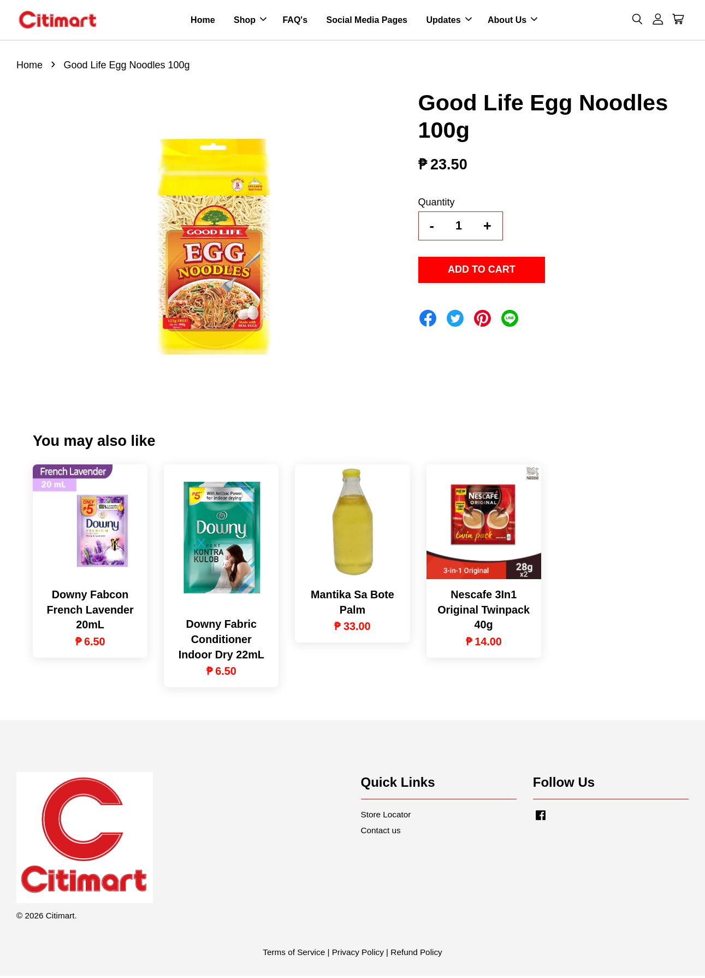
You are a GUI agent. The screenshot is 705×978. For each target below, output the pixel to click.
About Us (512, 21)
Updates (448, 21)
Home (203, 21)
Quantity (436, 204)
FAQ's (294, 21)
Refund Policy (416, 954)
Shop (250, 21)
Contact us (381, 833)
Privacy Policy (358, 954)
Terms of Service (294, 954)
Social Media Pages (366, 21)
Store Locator (386, 816)
